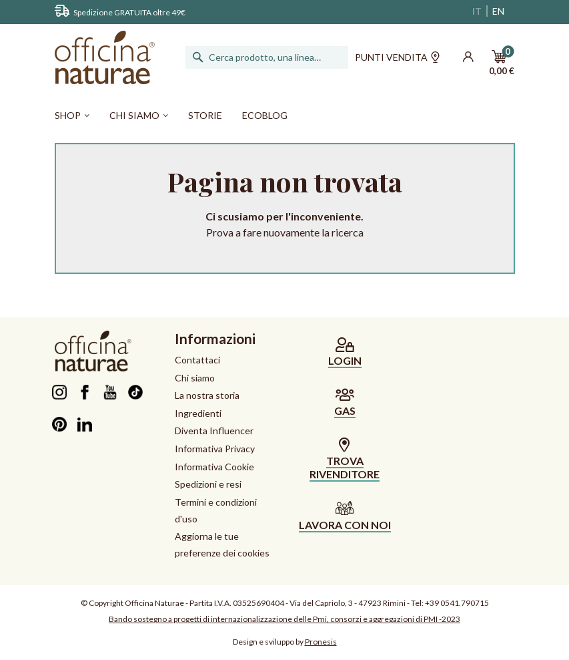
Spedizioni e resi (208, 484)
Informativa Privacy (215, 448)
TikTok (135, 392)
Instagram (59, 392)
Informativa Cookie (214, 466)
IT (477, 11)
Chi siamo (195, 377)
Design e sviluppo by (285, 642)
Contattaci (197, 359)
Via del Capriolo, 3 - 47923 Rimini (348, 603)
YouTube (110, 392)
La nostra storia (207, 395)
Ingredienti (198, 413)
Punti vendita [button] (397, 58)
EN (498, 11)
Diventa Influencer (214, 430)
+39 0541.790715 (457, 603)
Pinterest (59, 424)
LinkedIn (85, 424)
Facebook (85, 392)
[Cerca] (268, 57)
